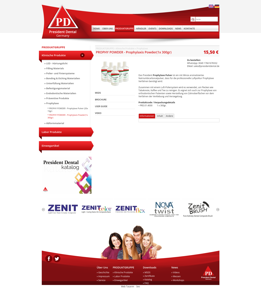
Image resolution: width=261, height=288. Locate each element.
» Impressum (103, 276)
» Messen (176, 276)
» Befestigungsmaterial (57, 88)
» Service (101, 280)
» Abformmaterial (54, 123)
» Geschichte (103, 272)
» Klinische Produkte (123, 272)
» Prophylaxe (51, 103)
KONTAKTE (189, 28)
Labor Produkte (52, 132)
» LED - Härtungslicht (56, 63)
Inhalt (160, 115)
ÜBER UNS (107, 28)
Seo (138, 286)
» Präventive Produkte (56, 98)
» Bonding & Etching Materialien (62, 78)
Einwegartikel (50, 145)
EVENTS (152, 28)
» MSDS (146, 272)
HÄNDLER (141, 28)
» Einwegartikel (120, 280)
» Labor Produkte (121, 276)
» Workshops (177, 280)
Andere (169, 115)
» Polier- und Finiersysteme (59, 73)
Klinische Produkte (54, 55)
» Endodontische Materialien (60, 93)
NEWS (178, 28)
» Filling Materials (54, 68)
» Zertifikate (149, 275)
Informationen (147, 115)
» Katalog (147, 279)
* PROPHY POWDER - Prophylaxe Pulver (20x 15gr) (68, 109)
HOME (96, 28)
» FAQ (146, 283)
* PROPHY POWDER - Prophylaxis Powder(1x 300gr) (68, 116)
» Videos (175, 272)
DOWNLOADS (166, 28)
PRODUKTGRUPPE (124, 28)
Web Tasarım (127, 286)
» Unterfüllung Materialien (59, 83)
